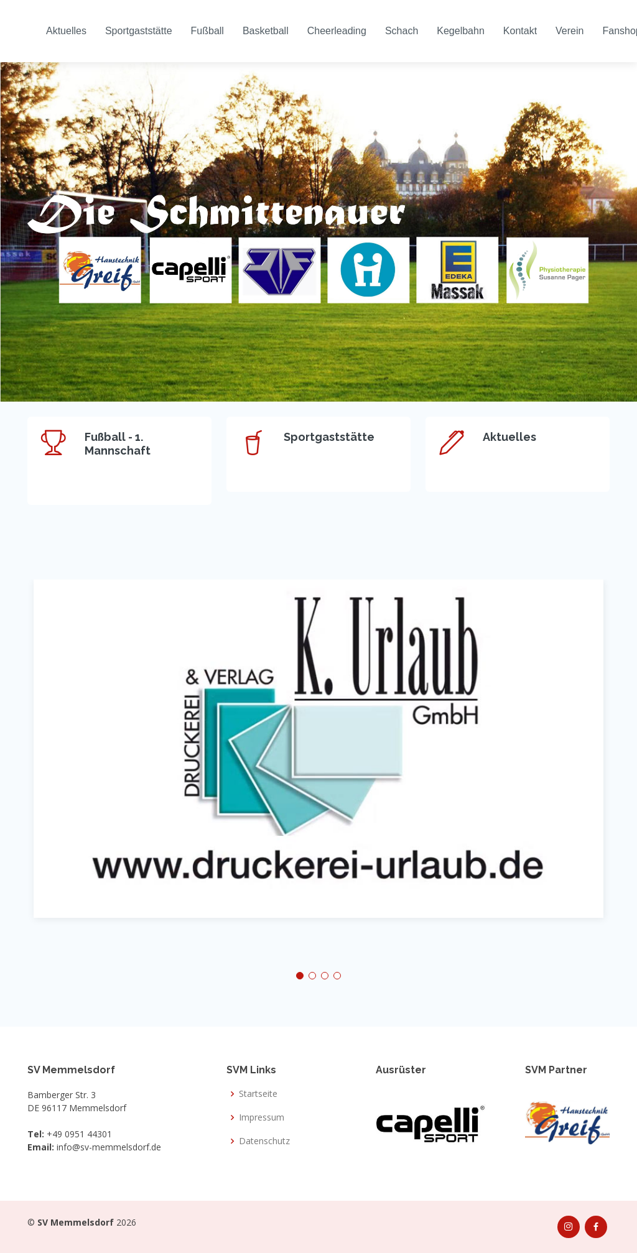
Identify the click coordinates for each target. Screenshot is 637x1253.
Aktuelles (66, 30)
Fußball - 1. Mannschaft (118, 443)
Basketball (266, 30)
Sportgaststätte (138, 30)
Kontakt (520, 30)
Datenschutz (264, 1141)
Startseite (258, 1093)
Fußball (207, 30)
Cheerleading (336, 30)
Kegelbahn (461, 30)
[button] (300, 975)
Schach (401, 30)
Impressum (261, 1117)
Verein (570, 30)
